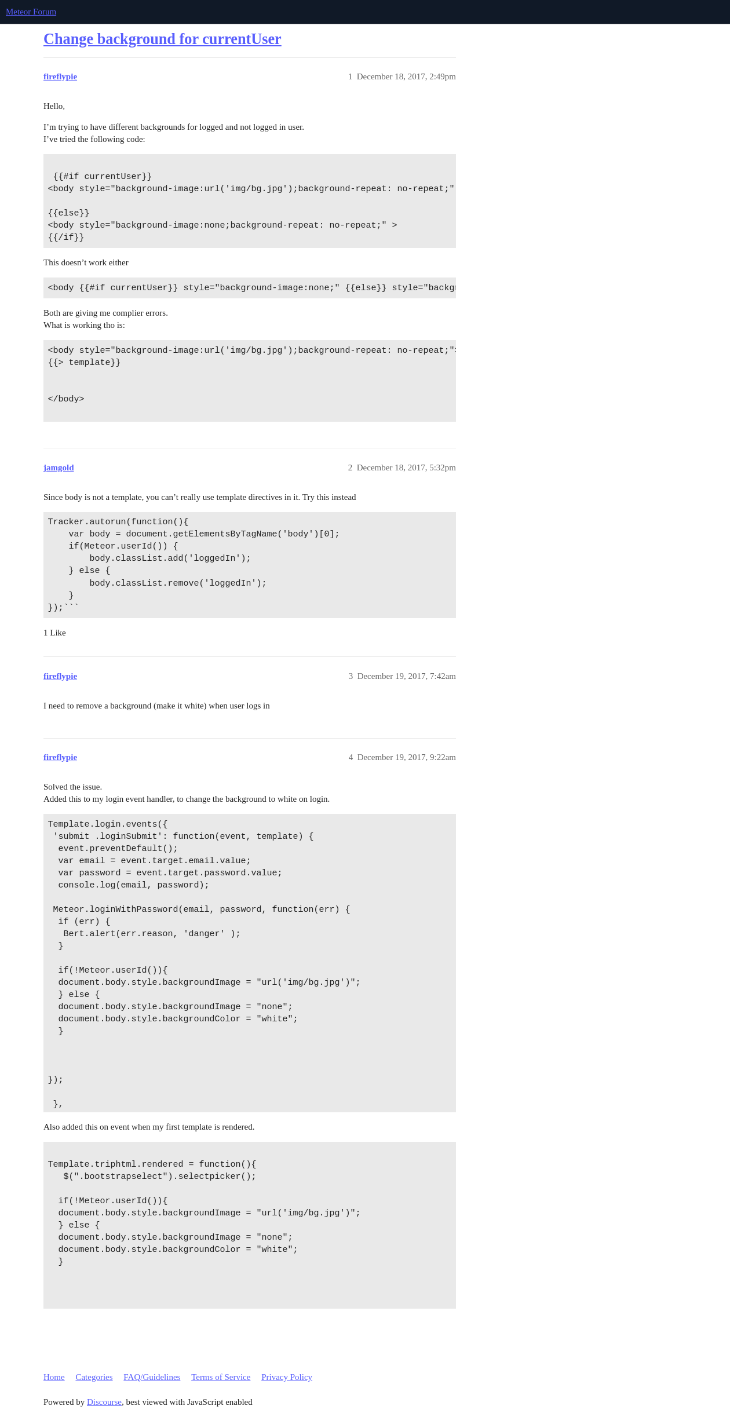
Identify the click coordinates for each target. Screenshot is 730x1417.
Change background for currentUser (162, 39)
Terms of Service (220, 1377)
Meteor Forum (31, 11)
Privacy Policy (286, 1377)
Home (54, 1377)
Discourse (104, 1402)
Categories (93, 1377)
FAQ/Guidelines (151, 1377)
